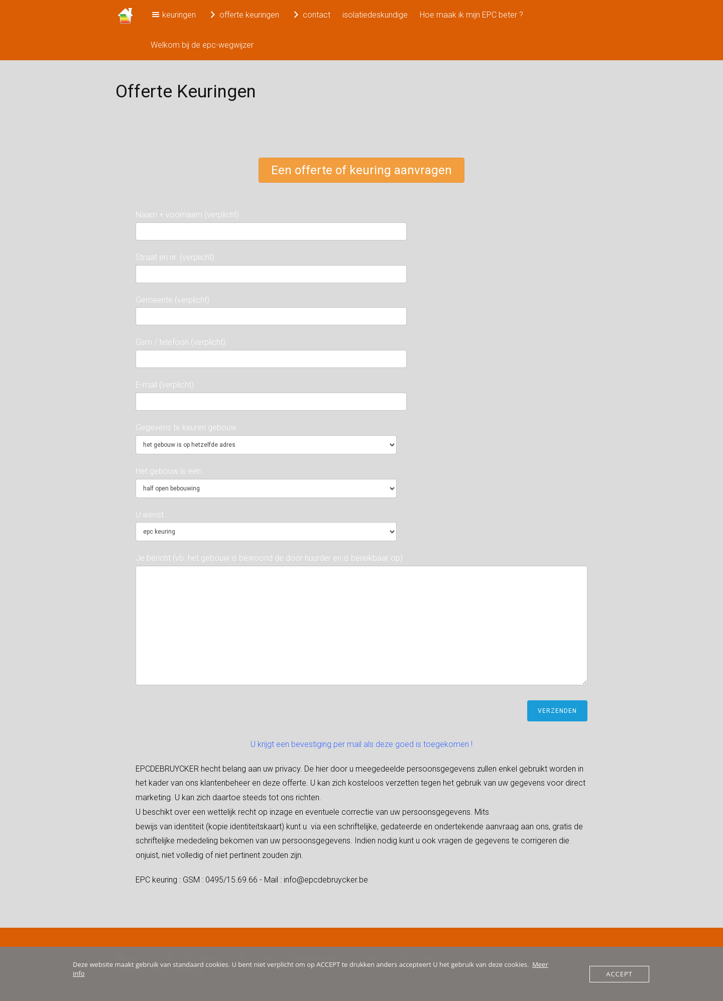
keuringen (173, 15)
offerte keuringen (243, 15)
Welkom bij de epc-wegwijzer (202, 45)
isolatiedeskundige (375, 15)
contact (310, 15)
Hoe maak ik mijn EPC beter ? (471, 15)
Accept (619, 973)
